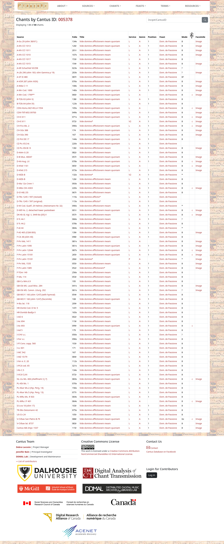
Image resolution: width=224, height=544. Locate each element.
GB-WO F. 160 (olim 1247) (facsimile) (34, 299)
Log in (151, 475)
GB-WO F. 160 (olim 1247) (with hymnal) (36, 294)
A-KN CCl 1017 (24, 59)
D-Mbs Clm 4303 (25, 188)
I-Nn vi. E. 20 (23, 361)
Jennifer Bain (23, 451)
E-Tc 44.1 (21, 219)
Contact (152, 448)
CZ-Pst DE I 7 (23, 139)
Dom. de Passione (168, 41)
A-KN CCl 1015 (24, 63)
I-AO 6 (20, 316)
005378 (65, 19)
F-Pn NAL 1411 (24, 241)
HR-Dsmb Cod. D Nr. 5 (27, 307)
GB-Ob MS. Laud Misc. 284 (29, 285)
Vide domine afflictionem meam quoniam (100, 41)
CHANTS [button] (114, 6)
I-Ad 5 (20, 330)
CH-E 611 (21, 116)
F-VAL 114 (21, 276)
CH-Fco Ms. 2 (23, 125)
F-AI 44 (20, 228)
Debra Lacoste (23, 447)
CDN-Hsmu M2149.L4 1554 (30, 108)
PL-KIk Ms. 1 (23, 383)
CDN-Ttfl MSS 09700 (26, 112)
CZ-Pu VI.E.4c (23, 143)
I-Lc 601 (20, 347)
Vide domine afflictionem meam (95, 50)
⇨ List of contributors (26, 461)
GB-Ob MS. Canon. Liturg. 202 (31, 290)
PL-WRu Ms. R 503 (25, 396)
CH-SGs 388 (22, 130)
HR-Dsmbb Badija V (26, 312)
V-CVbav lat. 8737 (25, 423)
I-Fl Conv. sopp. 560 (26, 343)
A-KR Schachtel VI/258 (27, 68)
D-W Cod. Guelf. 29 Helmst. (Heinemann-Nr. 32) (39, 205)
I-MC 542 (21, 352)
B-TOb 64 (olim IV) (25, 103)
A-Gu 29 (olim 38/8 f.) (27, 41)
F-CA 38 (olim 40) (25, 236)
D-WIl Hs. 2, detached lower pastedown (36, 210)
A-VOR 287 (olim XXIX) (27, 81)
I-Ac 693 (21, 325)
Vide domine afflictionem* (92, 268)
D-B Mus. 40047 (24, 156)
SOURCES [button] (87, 6)
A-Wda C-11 (22, 85)
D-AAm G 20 (23, 152)
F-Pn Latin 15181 (25, 254)
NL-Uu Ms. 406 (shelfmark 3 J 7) (32, 379)
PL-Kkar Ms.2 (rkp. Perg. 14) (30, 387)
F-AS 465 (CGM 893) (26, 232)
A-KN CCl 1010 (24, 54)
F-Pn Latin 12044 (25, 250)
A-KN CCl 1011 (24, 50)
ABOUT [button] (61, 6)
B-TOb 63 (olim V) (25, 99)
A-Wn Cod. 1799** (25, 94)
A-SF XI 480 (22, 77)
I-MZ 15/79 (22, 356)
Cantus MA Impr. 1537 (27, 427)
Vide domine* (86, 121)
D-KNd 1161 (22, 165)
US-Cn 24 (21, 414)
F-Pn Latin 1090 (24, 245)
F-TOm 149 (22, 272)
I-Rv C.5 (20, 370)
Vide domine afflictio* (90, 196)
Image (199, 41)
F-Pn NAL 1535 (24, 263)
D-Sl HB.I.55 (22, 192)
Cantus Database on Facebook (161, 451)
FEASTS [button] (140, 6)
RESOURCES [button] (192, 6)
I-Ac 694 (21, 321)
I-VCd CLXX (22, 374)
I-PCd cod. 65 (23, 365)
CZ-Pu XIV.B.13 (24, 148)
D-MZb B (21, 174)
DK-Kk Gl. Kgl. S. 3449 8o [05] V (32, 214)
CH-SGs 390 (22, 134)
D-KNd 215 (22, 170)
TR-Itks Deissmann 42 (27, 410)
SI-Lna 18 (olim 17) (26, 405)
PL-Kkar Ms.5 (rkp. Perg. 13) (30, 392)
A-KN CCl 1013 (24, 45)
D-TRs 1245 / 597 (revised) (29, 196)
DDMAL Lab (22, 456)
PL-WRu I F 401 (24, 401)
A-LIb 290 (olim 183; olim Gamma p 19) (35, 72)
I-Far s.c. (21, 339)
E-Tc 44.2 (21, 223)
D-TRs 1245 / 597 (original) (29, 201)
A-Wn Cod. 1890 (24, 90)
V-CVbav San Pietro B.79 (28, 419)
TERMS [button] (164, 6)
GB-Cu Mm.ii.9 (24, 281)
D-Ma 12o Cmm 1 (25, 183)
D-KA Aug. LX (23, 161)
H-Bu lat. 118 (23, 303)
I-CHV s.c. (21, 334)
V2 (130, 121)
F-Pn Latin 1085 (24, 268)
